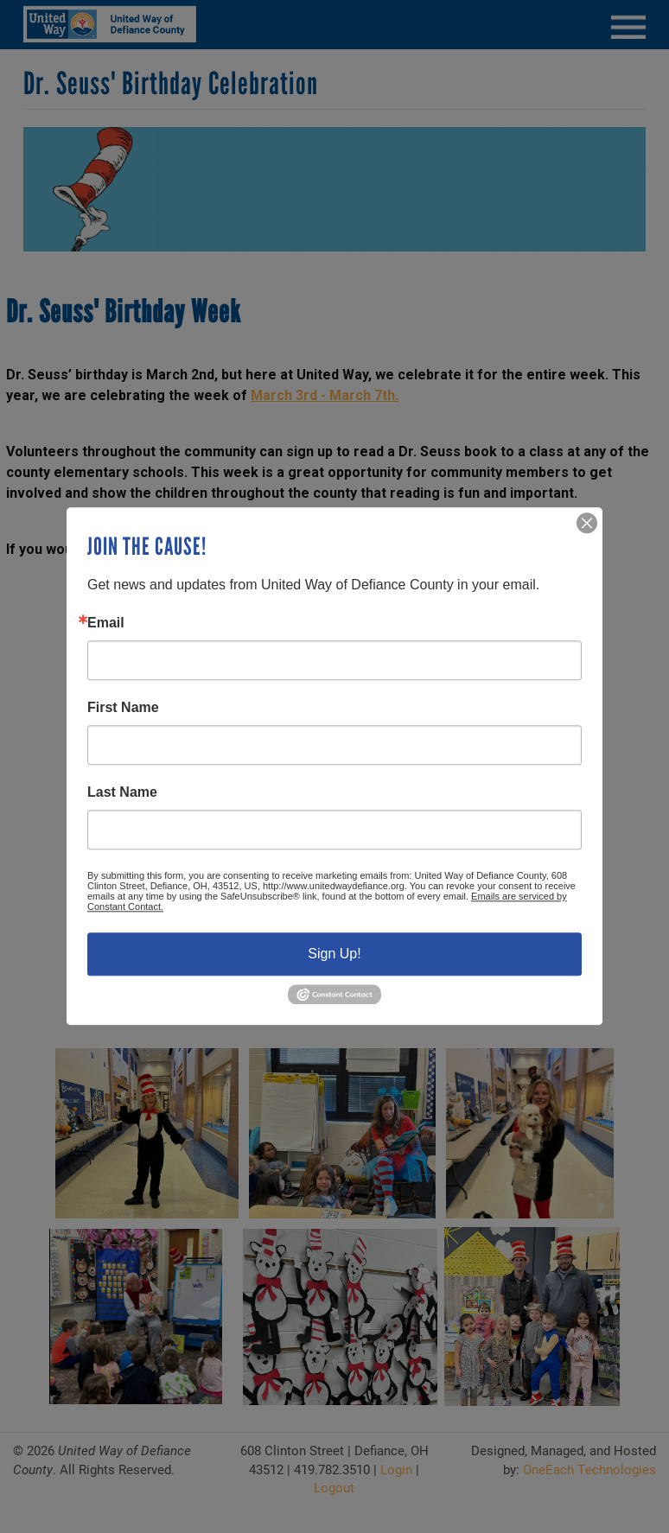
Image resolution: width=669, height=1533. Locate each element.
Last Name (122, 792)
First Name (123, 708)
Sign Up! (334, 953)
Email (105, 623)
